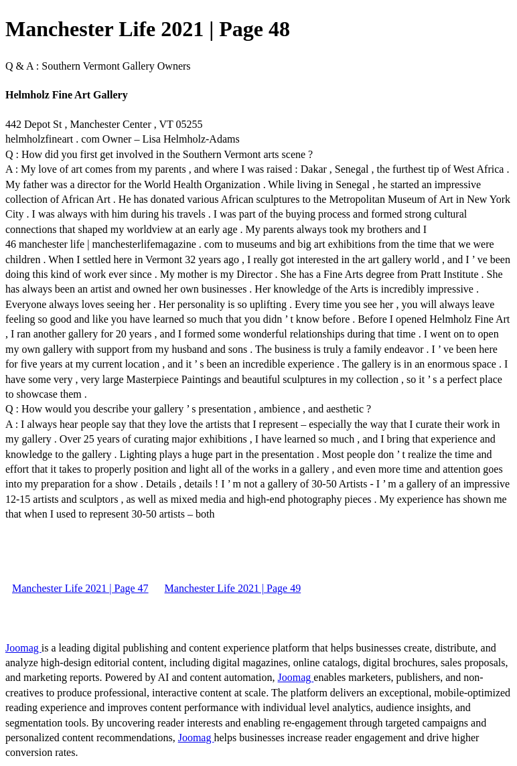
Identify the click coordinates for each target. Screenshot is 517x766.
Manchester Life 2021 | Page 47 (80, 588)
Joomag (23, 648)
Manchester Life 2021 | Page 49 (233, 588)
